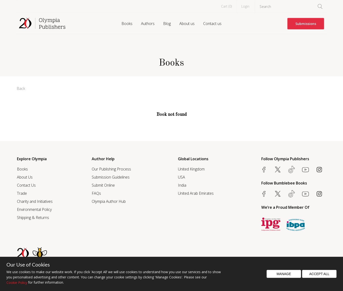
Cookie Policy (16, 282)
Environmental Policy (34, 209)
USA (181, 177)
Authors (148, 23)
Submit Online (103, 185)
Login (245, 6)
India (182, 185)
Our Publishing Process (111, 169)
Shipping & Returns (33, 217)
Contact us (212, 23)
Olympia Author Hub (109, 201)
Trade (22, 193)
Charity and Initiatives (35, 201)
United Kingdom (191, 169)
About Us (25, 177)
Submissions (305, 23)
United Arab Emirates (196, 193)
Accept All (319, 274)
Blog (167, 23)
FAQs (96, 193)
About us (187, 23)
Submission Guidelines (111, 177)
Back (21, 88)
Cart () (226, 6)
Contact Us (26, 185)
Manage (284, 274)
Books (126, 23)
